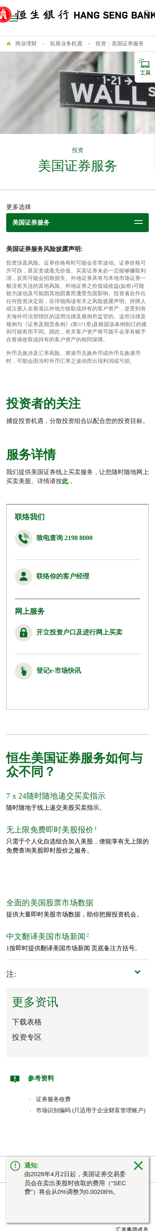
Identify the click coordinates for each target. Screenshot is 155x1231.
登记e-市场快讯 (58, 670)
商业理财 (26, 43)
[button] (77, 974)
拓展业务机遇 (66, 43)
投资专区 (27, 1037)
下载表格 (27, 1022)
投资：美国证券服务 (119, 43)
